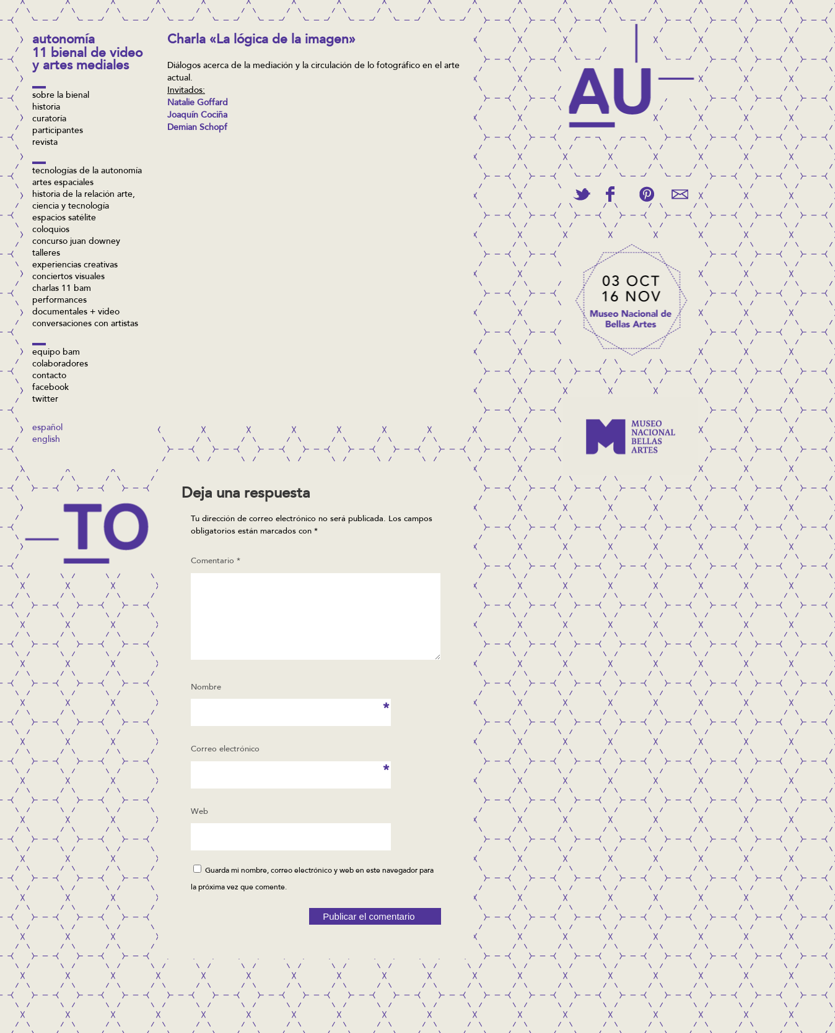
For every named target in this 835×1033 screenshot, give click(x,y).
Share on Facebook (610, 194)
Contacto (49, 376)
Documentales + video (76, 312)
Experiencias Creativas (75, 265)
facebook (50, 388)
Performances (59, 300)
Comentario (215, 561)
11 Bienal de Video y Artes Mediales (87, 60)
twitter (45, 399)
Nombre (209, 706)
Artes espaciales (63, 183)
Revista (45, 143)
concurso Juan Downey (76, 242)
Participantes (57, 131)
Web (199, 827)
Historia (46, 107)
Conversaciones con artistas (85, 324)
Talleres (46, 253)
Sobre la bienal (60, 96)
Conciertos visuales (68, 277)
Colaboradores (60, 364)
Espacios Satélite (64, 218)
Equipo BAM (56, 352)
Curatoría (49, 119)
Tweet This (581, 194)
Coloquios (50, 230)
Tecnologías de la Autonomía (87, 171)
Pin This (646, 194)
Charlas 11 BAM (61, 289)
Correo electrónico (225, 768)
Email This (679, 194)
